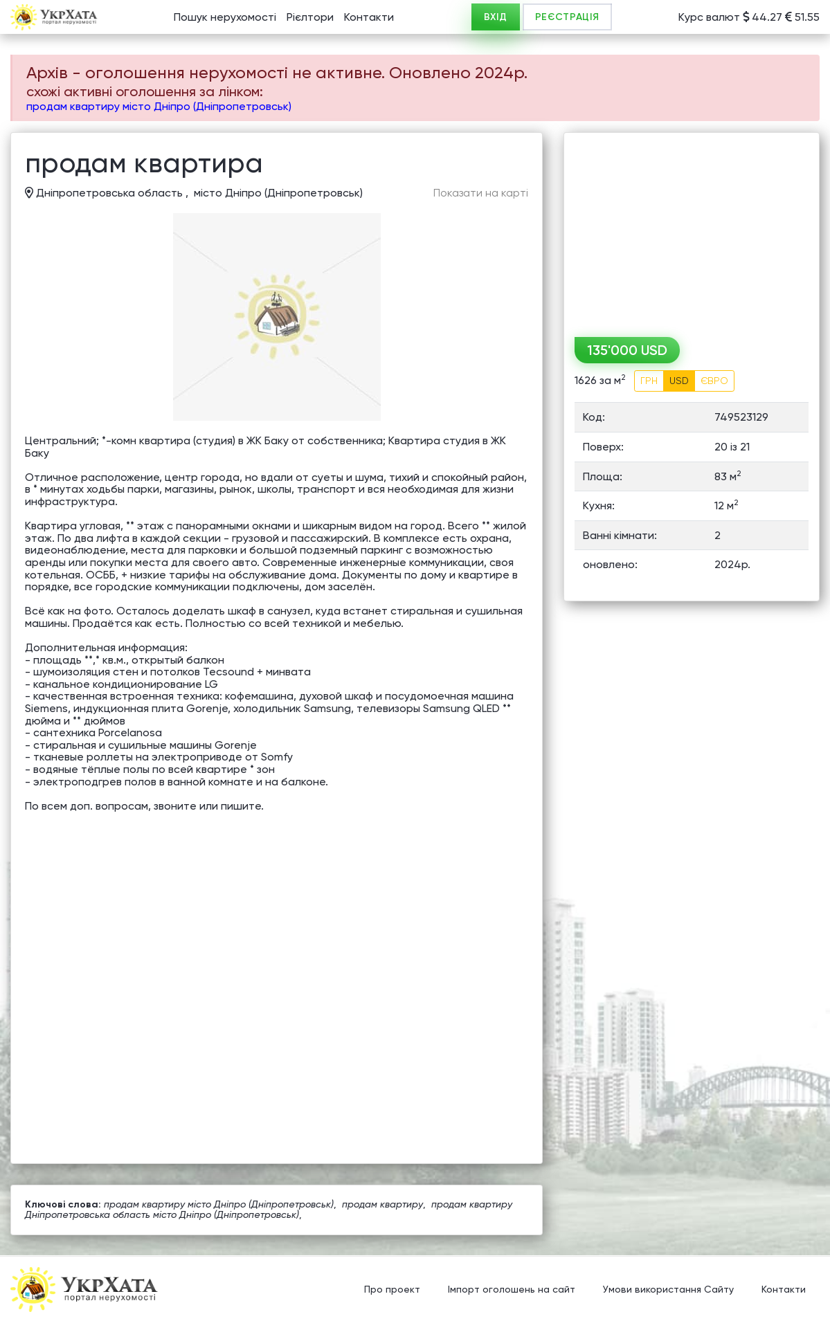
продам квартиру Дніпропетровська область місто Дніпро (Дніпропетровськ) (268, 1209)
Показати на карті (480, 193)
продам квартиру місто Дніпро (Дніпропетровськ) (158, 106)
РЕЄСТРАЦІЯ (567, 17)
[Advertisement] (691, 230)
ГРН (649, 380)
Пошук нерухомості (225, 17)
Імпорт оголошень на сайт (511, 1289)
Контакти (369, 17)
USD (679, 380)
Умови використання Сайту (668, 1289)
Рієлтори (310, 17)
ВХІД (495, 17)
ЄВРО (714, 380)
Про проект (392, 1289)
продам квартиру (382, 1204)
